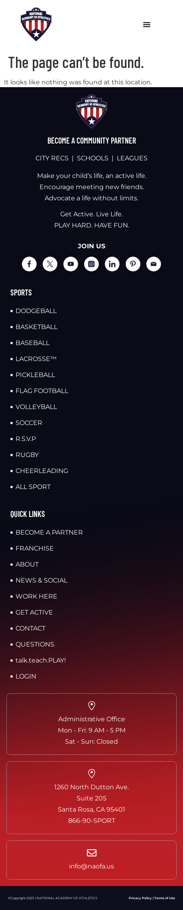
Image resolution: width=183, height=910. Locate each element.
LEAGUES (132, 158)
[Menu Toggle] (147, 24)
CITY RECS (52, 158)
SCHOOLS (92, 158)
